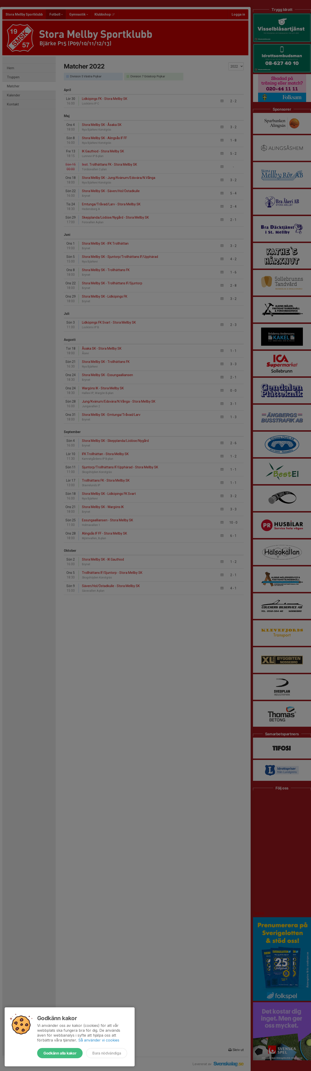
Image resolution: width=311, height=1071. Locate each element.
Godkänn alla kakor (59, 1053)
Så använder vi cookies (98, 1040)
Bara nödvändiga (106, 1053)
